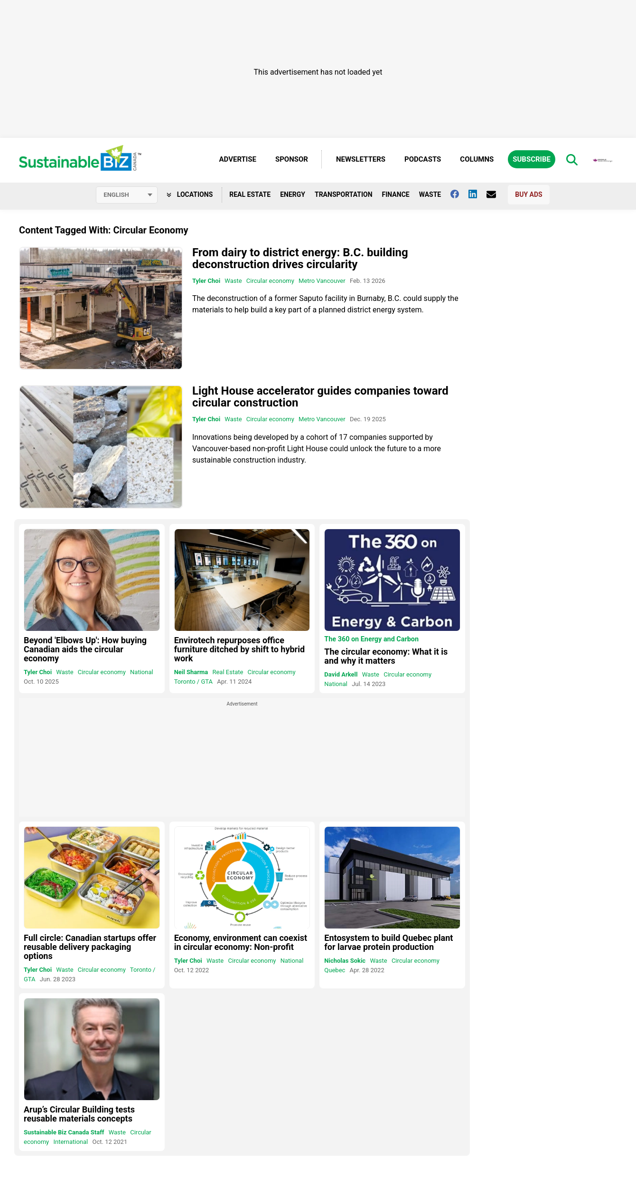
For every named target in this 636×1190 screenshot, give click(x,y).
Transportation (344, 194)
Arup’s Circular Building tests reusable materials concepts (79, 1113)
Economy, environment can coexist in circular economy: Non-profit (240, 942)
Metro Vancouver (322, 280)
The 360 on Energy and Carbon (371, 639)
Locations (190, 194)
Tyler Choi (206, 280)
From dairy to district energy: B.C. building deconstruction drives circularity (300, 258)
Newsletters (360, 159)
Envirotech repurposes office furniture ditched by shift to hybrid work (239, 649)
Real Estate (250, 194)
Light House (307, 448)
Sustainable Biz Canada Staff (64, 1132)
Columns (477, 159)
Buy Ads (528, 194)
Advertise (237, 159)
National (141, 672)
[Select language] (127, 194)
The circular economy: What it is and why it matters (386, 656)
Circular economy (270, 280)
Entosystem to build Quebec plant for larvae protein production (388, 942)
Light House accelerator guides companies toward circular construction (320, 397)
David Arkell (340, 674)
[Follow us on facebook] (459, 194)
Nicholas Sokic (344, 960)
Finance (396, 194)
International (71, 1141)
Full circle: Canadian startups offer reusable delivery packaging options (90, 947)
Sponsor (291, 159)
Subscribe (532, 159)
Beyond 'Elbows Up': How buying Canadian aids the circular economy (85, 649)
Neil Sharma (191, 672)
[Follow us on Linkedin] (477, 194)
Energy (292, 194)
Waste (430, 194)
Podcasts (422, 159)
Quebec (334, 970)
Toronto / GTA (193, 681)
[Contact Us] (495, 194)
